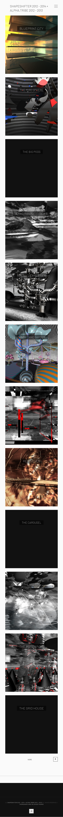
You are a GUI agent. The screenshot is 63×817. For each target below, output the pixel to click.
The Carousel (31, 522)
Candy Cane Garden (31, 337)
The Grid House (31, 708)
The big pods (31, 151)
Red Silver (31, 461)
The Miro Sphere (31, 90)
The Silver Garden (31, 276)
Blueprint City (31, 28)
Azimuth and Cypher (31, 214)
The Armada (31, 584)
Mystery (31, 399)
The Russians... (31, 646)
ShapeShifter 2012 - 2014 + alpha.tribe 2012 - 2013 (25, 802)
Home (30, 759)
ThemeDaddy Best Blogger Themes (31, 804)
